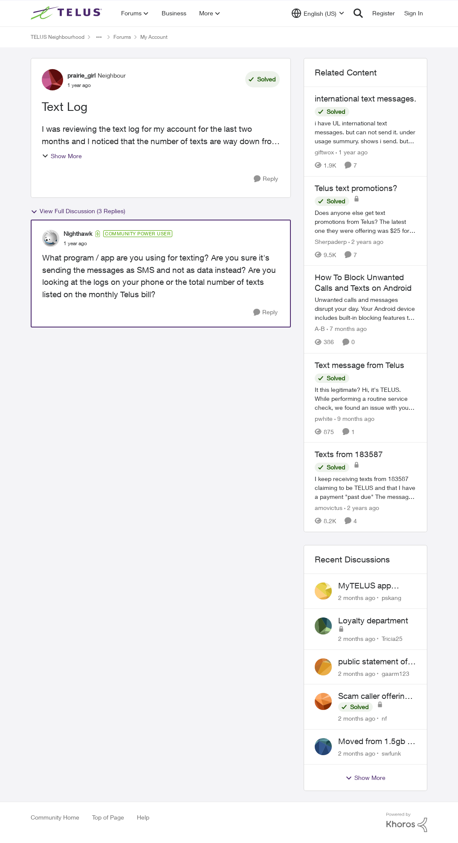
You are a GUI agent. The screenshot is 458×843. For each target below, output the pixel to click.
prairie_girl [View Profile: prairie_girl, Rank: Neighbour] (81, 75)
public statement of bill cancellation (373, 662)
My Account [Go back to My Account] (154, 37)
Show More (62, 155)
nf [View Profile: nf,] (384, 718)
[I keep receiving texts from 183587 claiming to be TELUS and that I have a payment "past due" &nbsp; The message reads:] (365, 487)
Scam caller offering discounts (373, 696)
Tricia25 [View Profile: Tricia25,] (392, 638)
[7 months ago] (347, 328)
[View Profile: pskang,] (323, 591)
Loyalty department (373, 620)
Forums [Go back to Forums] (122, 37)
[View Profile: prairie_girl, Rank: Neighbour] (52, 79)
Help (143, 817)
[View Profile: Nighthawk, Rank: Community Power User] (50, 238)
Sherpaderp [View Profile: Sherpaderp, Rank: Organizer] (331, 241)
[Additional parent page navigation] (99, 37)
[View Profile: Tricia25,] (323, 625)
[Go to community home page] (67, 13)
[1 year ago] (352, 152)
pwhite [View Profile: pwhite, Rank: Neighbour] (324, 418)
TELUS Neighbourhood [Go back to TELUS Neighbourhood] (57, 37)
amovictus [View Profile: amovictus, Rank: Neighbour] (328, 507)
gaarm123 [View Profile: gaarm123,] (395, 673)
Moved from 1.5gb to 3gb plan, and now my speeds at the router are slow (376, 741)
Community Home (55, 817)
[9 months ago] (354, 418)
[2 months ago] (356, 597)
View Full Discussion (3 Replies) (78, 211)
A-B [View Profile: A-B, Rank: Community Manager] (320, 329)
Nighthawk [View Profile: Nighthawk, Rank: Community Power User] (78, 233)
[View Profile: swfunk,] (323, 746)
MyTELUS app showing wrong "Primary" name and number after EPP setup (374, 586)
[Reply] (266, 179)
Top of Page (108, 817)
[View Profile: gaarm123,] (323, 666)
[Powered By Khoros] (406, 822)
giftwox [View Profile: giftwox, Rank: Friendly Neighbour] (324, 152)
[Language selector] (318, 13)
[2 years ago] (365, 241)
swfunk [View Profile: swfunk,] (391, 753)
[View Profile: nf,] (323, 701)
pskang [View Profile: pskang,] (391, 597)
